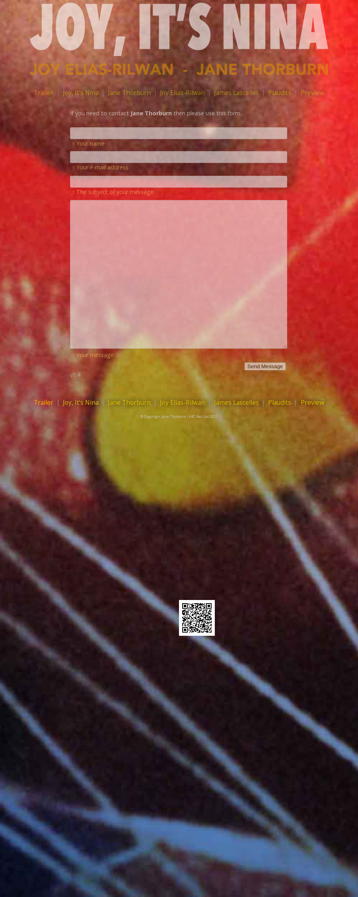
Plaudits (279, 92)
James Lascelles (236, 92)
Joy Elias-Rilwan (182, 92)
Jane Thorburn (129, 92)
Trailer (43, 92)
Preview (312, 92)
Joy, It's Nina (81, 92)
